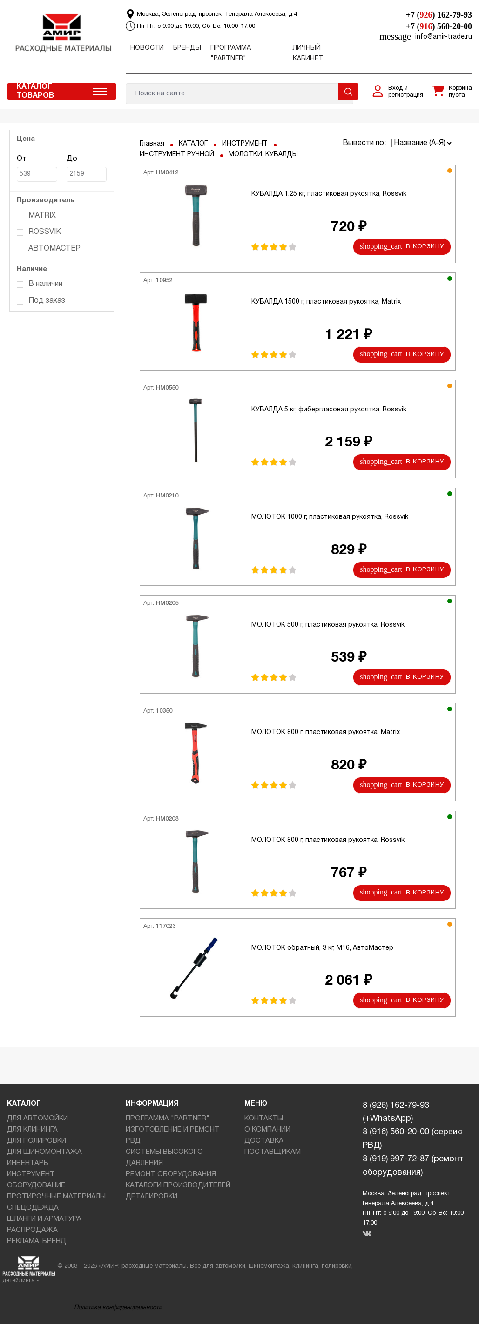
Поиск (348, 91)
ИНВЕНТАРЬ (27, 1163)
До (87, 169)
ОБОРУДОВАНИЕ (36, 1185)
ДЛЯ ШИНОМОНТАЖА (44, 1152)
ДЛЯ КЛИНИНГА (32, 1129)
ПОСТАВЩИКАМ (272, 1152)
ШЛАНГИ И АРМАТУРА (44, 1219)
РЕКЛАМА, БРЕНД (36, 1241)
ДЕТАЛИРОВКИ (151, 1196)
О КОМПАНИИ (267, 1129)
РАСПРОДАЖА (32, 1230)
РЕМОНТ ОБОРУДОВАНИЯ (171, 1174)
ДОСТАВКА (263, 1141)
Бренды (187, 48)
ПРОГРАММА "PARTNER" (167, 1118)
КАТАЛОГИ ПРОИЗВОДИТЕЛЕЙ (178, 1185)
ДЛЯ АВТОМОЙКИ (37, 1118)
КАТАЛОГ (193, 144)
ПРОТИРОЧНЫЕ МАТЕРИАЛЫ (56, 1196)
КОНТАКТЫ (263, 1118)
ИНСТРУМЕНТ (245, 144)
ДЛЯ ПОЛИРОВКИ (36, 1141)
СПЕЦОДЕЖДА (33, 1208)
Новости (147, 48)
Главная (152, 144)
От (37, 169)
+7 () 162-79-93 (439, 15)
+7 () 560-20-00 (439, 26)
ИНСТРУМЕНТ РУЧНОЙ (177, 155)
